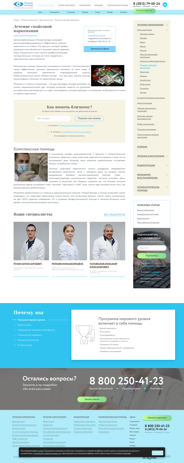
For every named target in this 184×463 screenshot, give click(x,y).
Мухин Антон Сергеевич (28, 264)
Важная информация (145, 210)
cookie (40, 451)
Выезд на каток (143, 218)
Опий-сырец (145, 84)
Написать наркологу (144, 11)
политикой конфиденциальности (47, 454)
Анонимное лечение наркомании (151, 98)
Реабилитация (146, 166)
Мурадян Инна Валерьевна (67, 264)
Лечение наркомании (150, 25)
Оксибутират (145, 80)
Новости (133, 435)
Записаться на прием (100, 49)
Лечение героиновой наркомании (148, 56)
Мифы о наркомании (145, 124)
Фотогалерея (134, 432)
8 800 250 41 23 (103, 41)
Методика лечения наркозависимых (145, 117)
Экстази (143, 93)
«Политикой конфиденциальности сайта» (76, 126)
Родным (85, 12)
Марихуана (144, 72)
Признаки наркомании (146, 129)
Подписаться (152, 256)
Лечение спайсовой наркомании (148, 66)
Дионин (143, 51)
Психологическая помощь (148, 189)
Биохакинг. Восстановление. (147, 176)
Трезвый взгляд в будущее (147, 214)
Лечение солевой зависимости (152, 61)
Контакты (123, 12)
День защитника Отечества (148, 223)
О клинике (71, 12)
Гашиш (142, 42)
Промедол (144, 88)
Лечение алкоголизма (150, 156)
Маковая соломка (147, 34)
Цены (40, 12)
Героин (143, 46)
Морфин (143, 38)
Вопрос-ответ (135, 428)
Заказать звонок (92, 399)
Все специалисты (114, 215)
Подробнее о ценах (96, 36)
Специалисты (54, 12)
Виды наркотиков (144, 30)
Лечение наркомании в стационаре (146, 110)
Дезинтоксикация (144, 103)
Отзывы (110, 12)
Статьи (97, 12)
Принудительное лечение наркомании (148, 136)
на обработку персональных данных (76, 132)
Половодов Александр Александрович (103, 265)
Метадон (143, 76)
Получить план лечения (89, 118)
